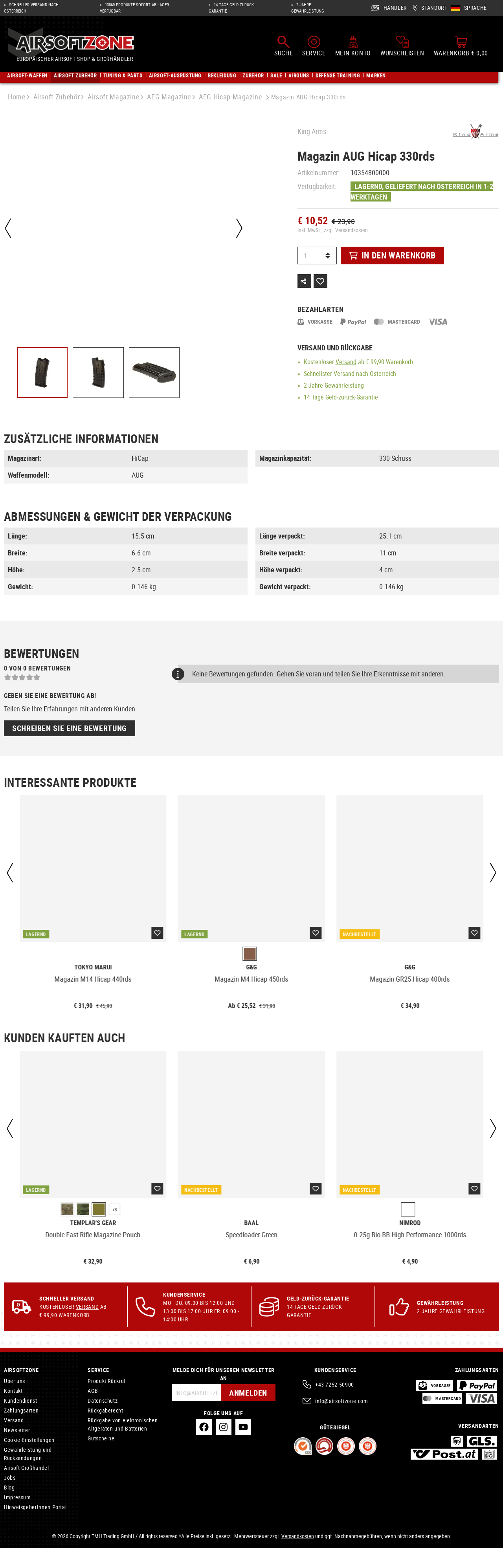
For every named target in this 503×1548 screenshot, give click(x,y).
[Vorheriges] (8, 228)
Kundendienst (20, 1400)
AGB (93, 1390)
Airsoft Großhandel (26, 1467)
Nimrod (409, 1223)
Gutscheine (101, 1438)
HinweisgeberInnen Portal (35, 1507)
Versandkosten (297, 1536)
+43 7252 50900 (334, 1384)
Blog (9, 1487)
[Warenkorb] (461, 46)
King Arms (311, 131)
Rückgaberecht (105, 1410)
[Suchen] (283, 46)
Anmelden (248, 1392)
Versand (346, 361)
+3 (114, 1209)
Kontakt (13, 1390)
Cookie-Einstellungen (29, 1440)
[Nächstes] (239, 228)
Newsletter (17, 1430)
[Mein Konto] (353, 46)
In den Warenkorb (392, 255)
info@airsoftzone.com (341, 1401)
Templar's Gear (93, 1223)
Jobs (10, 1477)
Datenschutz (102, 1400)
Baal (251, 1223)
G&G (251, 967)
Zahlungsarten (21, 1410)
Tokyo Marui (93, 967)
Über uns (14, 1381)
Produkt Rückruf (107, 1381)
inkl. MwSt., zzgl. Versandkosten (332, 230)
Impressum (17, 1497)
